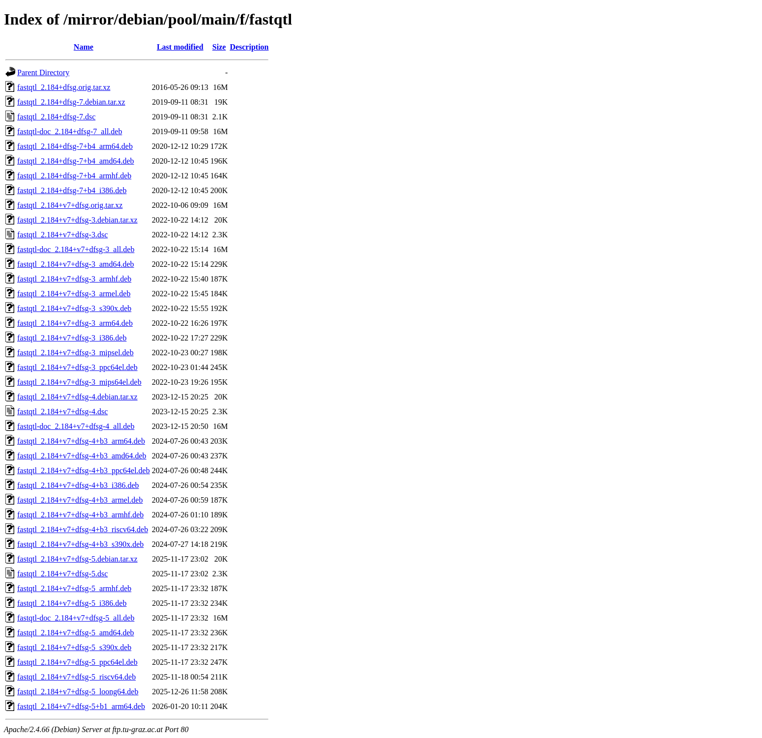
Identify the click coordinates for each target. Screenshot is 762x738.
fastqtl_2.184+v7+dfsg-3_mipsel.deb (75, 352)
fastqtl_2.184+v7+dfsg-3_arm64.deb (75, 323)
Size (219, 47)
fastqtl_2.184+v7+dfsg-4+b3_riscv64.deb (82, 529)
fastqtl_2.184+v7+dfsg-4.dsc (62, 411)
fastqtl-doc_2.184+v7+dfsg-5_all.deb (75, 618)
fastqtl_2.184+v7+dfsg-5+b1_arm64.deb (81, 706)
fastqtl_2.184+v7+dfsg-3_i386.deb (71, 338)
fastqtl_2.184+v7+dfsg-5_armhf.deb (74, 588)
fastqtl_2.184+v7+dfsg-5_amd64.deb (75, 632)
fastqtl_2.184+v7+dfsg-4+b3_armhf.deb (80, 515)
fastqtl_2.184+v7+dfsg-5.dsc (62, 573)
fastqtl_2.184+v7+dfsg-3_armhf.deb (74, 279)
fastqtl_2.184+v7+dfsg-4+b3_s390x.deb (80, 544)
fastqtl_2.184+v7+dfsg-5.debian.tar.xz (77, 559)
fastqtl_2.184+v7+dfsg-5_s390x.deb (74, 647)
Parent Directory (43, 72)
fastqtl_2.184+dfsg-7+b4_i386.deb (71, 190)
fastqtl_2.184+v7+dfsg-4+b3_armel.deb (80, 500)
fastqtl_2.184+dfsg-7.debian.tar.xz (71, 102)
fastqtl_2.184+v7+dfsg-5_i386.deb (71, 603)
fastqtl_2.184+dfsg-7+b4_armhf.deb (74, 175)
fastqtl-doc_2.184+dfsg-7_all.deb (69, 131)
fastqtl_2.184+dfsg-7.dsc (56, 117)
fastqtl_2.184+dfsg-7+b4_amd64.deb (75, 161)
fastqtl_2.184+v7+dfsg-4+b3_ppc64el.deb (83, 470)
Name (83, 47)
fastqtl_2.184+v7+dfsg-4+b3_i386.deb (78, 485)
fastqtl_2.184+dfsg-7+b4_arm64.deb (75, 146)
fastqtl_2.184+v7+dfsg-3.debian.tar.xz (77, 220)
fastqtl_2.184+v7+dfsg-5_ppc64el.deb (77, 662)
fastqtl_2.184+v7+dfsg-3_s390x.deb (74, 308)
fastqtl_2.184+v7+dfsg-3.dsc (62, 234)
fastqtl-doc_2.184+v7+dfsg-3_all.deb (75, 249)
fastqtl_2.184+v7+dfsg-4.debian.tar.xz (77, 397)
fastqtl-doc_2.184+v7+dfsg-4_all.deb (75, 426)
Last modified (180, 47)
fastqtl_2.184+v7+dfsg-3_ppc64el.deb (77, 367)
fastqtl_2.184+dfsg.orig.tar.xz (63, 87)
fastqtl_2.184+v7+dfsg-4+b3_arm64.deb (81, 441)
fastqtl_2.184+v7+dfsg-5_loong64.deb (77, 691)
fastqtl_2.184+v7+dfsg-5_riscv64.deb (76, 677)
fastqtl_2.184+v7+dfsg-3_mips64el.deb (79, 382)
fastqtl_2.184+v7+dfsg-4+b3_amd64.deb (82, 456)
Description (249, 47)
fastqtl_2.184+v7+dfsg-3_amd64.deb (75, 264)
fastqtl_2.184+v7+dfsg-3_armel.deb (73, 293)
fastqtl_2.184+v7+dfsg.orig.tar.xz (69, 205)
